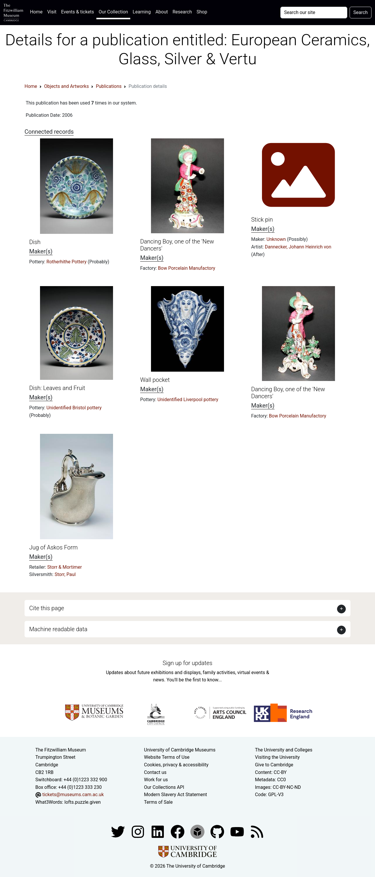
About (161, 12)
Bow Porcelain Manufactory (186, 268)
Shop (202, 12)
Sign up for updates (187, 663)
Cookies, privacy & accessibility (176, 765)
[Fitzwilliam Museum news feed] (257, 831)
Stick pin (262, 219)
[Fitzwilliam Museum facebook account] (158, 831)
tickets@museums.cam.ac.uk (73, 794)
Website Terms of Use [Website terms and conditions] (167, 757)
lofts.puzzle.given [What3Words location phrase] (82, 802)
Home (37, 11)
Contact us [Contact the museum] (155, 772)
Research (182, 12)
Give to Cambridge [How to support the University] (274, 765)
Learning (142, 12)
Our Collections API (164, 787)
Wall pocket (155, 379)
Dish (35, 242)
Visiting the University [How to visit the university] (277, 757)
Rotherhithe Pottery (67, 262)
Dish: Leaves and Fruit (57, 387)
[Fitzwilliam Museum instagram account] (138, 831)
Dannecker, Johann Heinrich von (298, 247)
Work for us (156, 779)
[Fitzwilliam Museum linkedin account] (178, 831)
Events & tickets (77, 12)
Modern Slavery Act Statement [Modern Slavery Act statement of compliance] (175, 794)
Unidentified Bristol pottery (74, 407)
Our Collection (113, 12)
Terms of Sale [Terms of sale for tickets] (158, 802)
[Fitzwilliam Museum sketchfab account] (198, 831)
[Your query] (313, 12)
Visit (51, 12)
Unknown (276, 239)
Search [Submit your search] (360, 12)
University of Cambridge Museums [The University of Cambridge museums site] (180, 750)
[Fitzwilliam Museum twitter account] (119, 831)
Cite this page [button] (46, 608)
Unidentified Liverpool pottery (187, 399)
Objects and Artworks (66, 86)
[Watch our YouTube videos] (238, 831)
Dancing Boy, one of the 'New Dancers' (288, 393)
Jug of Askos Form (53, 547)
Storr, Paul (65, 574)
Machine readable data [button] (58, 629)
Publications (108, 86)
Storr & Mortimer (64, 567)
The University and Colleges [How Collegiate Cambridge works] (283, 750)
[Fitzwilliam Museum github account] (218, 831)
